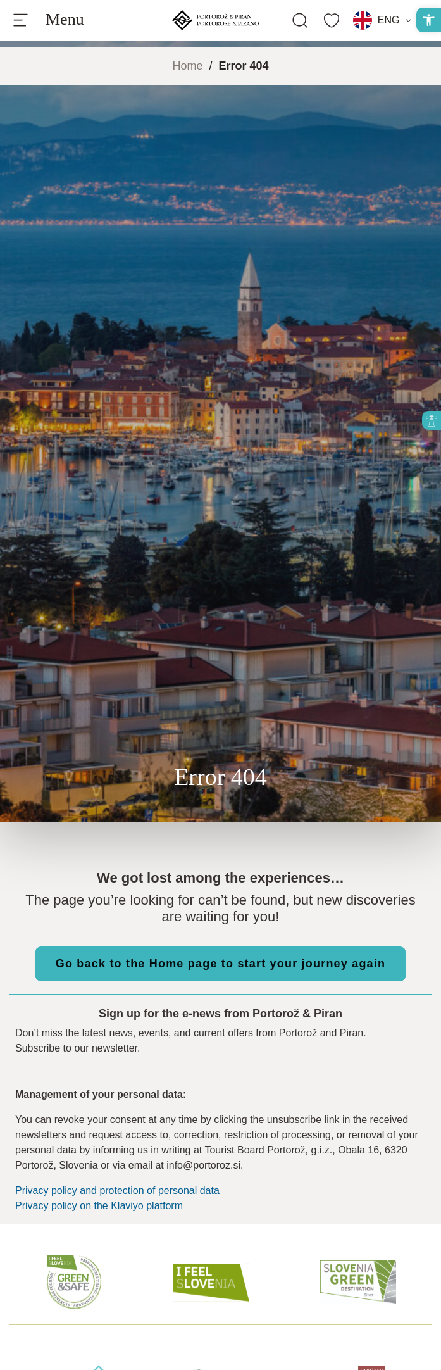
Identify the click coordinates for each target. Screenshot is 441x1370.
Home (187, 66)
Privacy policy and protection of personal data (117, 1190)
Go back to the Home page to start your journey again (220, 963)
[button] (428, 20)
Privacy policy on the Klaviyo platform (99, 1205)
